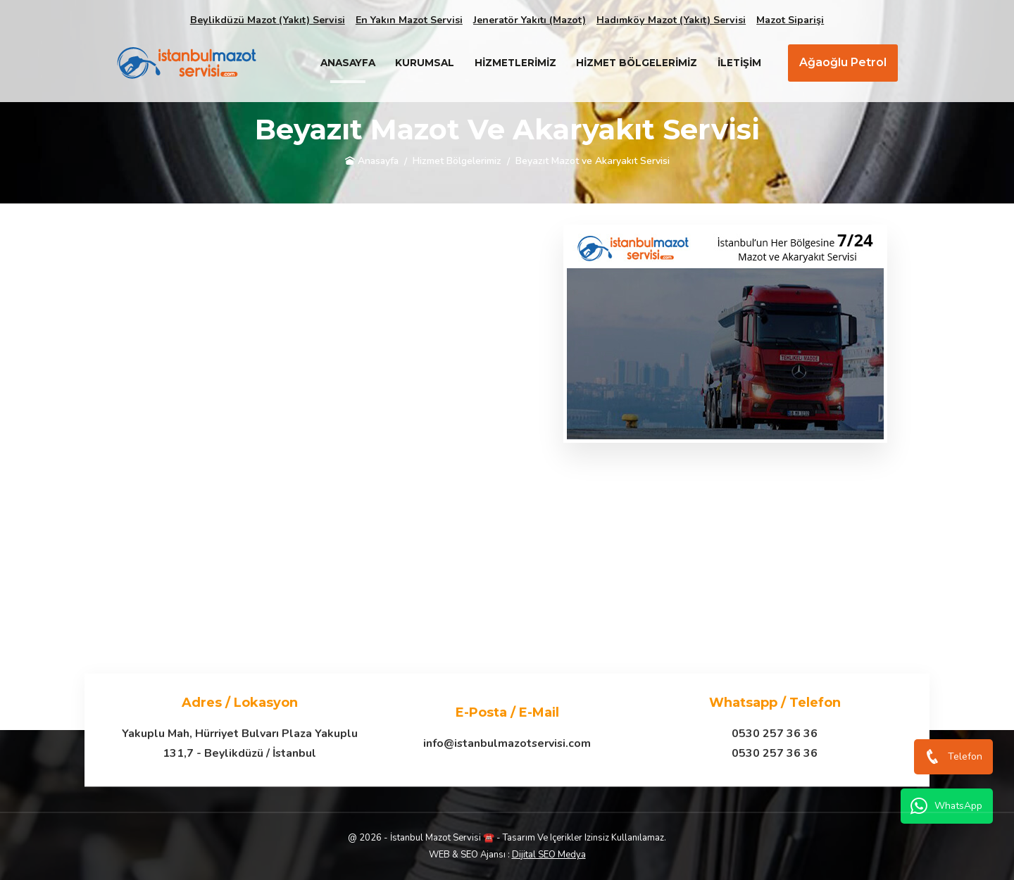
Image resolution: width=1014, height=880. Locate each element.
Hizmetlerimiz (515, 62)
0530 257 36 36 (775, 733)
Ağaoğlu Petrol (843, 62)
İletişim (739, 62)
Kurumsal (424, 62)
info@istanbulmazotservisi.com (507, 743)
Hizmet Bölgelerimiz (636, 62)
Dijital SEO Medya (549, 854)
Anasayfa (347, 62)
